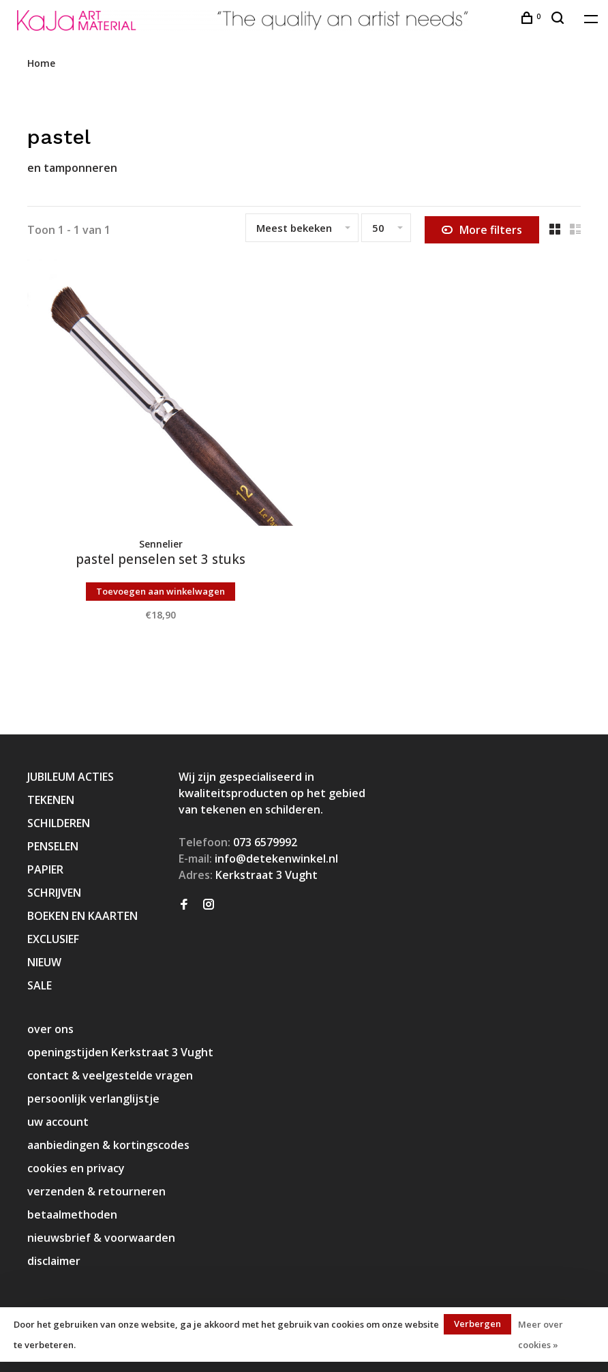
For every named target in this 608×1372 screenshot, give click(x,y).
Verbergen (477, 1323)
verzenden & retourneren (96, 1191)
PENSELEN (52, 846)
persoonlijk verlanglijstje (93, 1098)
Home (41, 63)
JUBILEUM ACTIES (70, 776)
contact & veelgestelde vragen (110, 1075)
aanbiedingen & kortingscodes (108, 1144)
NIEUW (44, 962)
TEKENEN (50, 799)
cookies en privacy (76, 1168)
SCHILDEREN (58, 823)
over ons (50, 1029)
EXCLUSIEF (53, 938)
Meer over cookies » (540, 1334)
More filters (482, 230)
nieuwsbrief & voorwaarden (101, 1237)
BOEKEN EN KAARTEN (82, 915)
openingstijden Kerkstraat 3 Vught (120, 1052)
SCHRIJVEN (54, 892)
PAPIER (45, 869)
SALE (39, 985)
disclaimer (53, 1260)
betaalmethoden (72, 1214)
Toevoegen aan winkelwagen (160, 591)
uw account (58, 1121)
